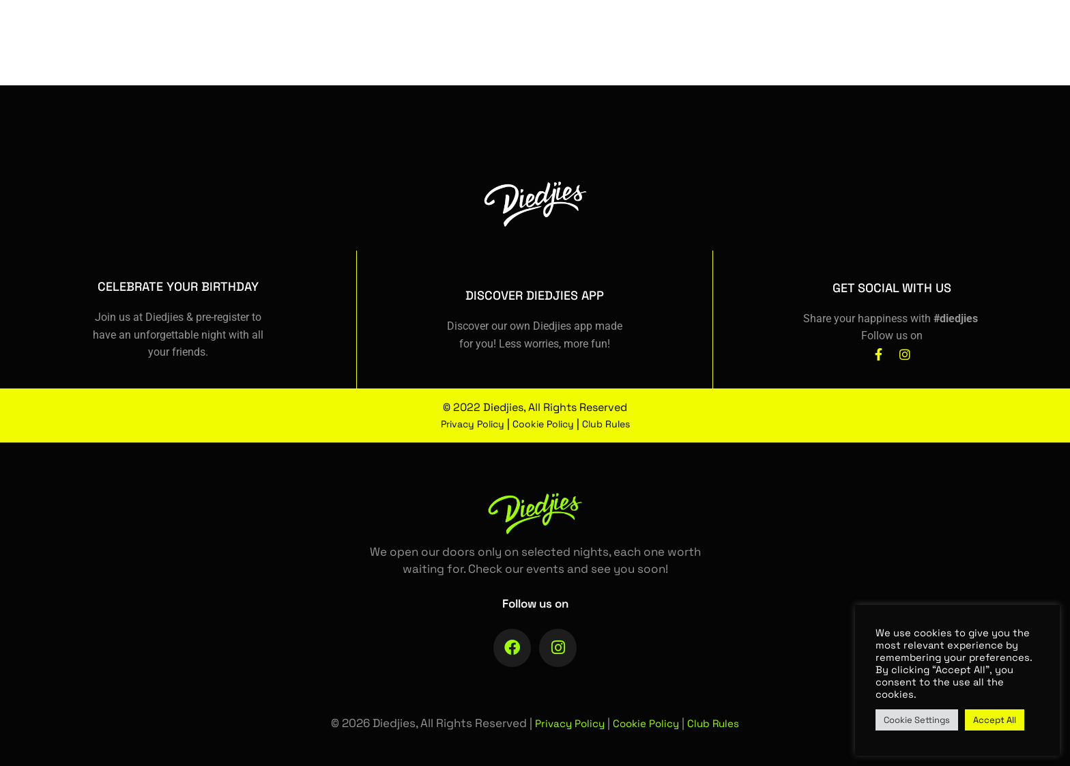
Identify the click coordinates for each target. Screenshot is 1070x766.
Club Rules (617, 423)
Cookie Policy (545, 423)
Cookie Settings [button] (917, 720)
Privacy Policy (464, 423)
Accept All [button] (994, 720)
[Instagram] (929, 53)
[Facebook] (903, 53)
